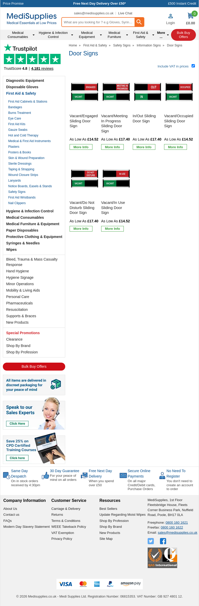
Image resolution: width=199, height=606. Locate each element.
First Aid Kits (16, 124)
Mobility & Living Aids (23, 290)
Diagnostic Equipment (25, 80)
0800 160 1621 (177, 522)
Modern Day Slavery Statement (26, 527)
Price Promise (13, 3)
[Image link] (34, 448)
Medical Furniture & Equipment (32, 224)
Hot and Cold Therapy (23, 135)
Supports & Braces (21, 316)
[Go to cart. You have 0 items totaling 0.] (190, 19)
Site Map (105, 539)
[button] (170, 19)
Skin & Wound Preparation (26, 158)
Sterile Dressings (20, 163)
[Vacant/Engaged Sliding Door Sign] (84, 111)
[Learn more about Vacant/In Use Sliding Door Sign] (112, 229)
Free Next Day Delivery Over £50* (99, 3)
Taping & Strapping (21, 169)
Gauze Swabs (17, 130)
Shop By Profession (22, 352)
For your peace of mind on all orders (63, 478)
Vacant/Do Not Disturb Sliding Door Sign (82, 207)
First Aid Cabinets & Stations (27, 101)
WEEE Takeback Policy (68, 527)
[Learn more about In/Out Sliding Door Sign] (144, 147)
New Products (17, 322)
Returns (57, 514)
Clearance (14, 339)
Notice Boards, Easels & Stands (30, 186)
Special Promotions (23, 333)
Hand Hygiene (17, 271)
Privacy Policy (61, 539)
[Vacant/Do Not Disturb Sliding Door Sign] (84, 195)
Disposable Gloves (22, 87)
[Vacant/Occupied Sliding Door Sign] (179, 111)
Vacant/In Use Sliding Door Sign (113, 207)
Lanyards (14, 180)
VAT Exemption (62, 533)
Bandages (15, 107)
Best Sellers (108, 509)
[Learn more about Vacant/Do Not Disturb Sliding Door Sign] (81, 229)
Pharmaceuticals (19, 303)
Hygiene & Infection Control (29, 211)
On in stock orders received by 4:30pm (25, 483)
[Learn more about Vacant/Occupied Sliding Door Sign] (175, 147)
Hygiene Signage (20, 277)
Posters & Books (19, 152)
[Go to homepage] (31, 18)
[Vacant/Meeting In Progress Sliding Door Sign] (116, 111)
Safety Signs (16, 192)
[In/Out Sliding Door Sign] (148, 111)
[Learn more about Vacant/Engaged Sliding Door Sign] (81, 147)
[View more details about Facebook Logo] (163, 541)
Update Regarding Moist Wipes (122, 514)
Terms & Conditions (65, 521)
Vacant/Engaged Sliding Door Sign (84, 121)
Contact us (11, 514)
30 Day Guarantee (64, 471)
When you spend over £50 (101, 483)
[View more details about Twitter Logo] (151, 541)
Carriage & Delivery (65, 509)
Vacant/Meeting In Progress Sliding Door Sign (114, 123)
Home (73, 45)
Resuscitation (17, 309)
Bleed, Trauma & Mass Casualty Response (32, 262)
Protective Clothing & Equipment (34, 237)
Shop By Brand (18, 346)
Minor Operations (20, 284)
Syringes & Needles (23, 243)
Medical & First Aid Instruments (29, 141)
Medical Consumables (25, 217)
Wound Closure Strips (23, 175)
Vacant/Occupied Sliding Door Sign (178, 121)
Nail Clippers (17, 203)
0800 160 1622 (172, 527)
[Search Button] (139, 22)
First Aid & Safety (21, 93)
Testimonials (34, 59)
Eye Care (14, 118)
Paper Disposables (22, 230)
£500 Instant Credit (182, 3)
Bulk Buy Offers (34, 366)
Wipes (11, 249)
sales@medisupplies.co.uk (93, 13)
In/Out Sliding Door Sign (144, 118)
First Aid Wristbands (21, 197)
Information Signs (149, 45)
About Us (10, 509)
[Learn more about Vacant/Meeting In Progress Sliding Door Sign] (112, 147)
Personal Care (17, 297)
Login (170, 23)
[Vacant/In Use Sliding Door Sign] (116, 195)
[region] (85, 92)
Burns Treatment (19, 113)
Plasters (13, 146)
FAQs (7, 521)
